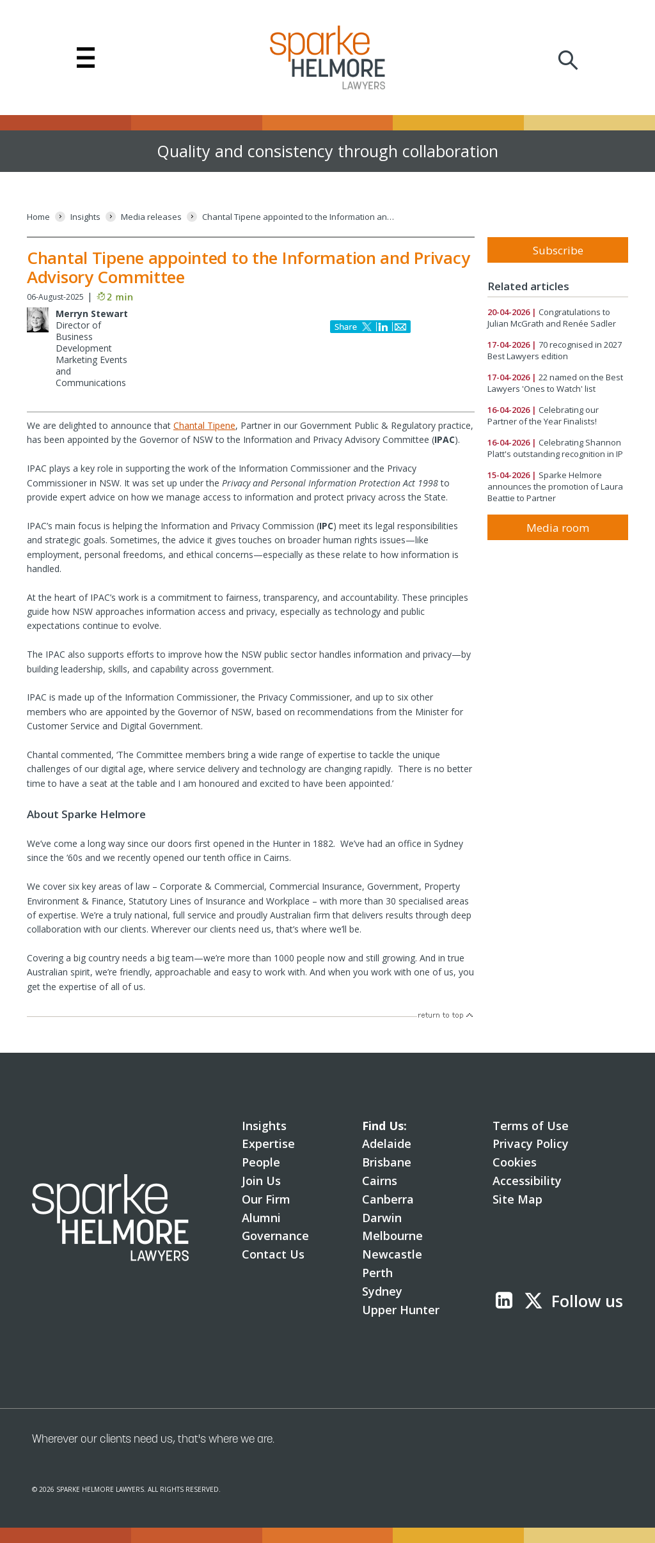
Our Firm (266, 1199)
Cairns (379, 1180)
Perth (377, 1272)
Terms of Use (531, 1125)
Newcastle (392, 1254)
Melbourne (392, 1235)
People (261, 1162)
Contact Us (273, 1254)
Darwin (382, 1217)
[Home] (38, 217)
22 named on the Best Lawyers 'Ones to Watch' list (555, 382)
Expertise (268, 1143)
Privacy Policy (531, 1143)
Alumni (261, 1217)
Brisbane (386, 1162)
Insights (264, 1125)
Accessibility (527, 1180)
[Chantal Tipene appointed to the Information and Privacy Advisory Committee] (298, 217)
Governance (275, 1235)
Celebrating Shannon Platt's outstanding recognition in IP (555, 448)
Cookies (515, 1162)
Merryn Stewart (92, 313)
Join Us (261, 1180)
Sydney (382, 1291)
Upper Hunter (400, 1309)
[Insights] (85, 217)
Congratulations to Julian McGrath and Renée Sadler (551, 317)
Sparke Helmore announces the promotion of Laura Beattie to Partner (555, 486)
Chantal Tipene (204, 425)
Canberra (388, 1199)
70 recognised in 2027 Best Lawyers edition (554, 350)
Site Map (517, 1199)
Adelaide (386, 1143)
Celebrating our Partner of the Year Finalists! (543, 415)
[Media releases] (151, 217)
